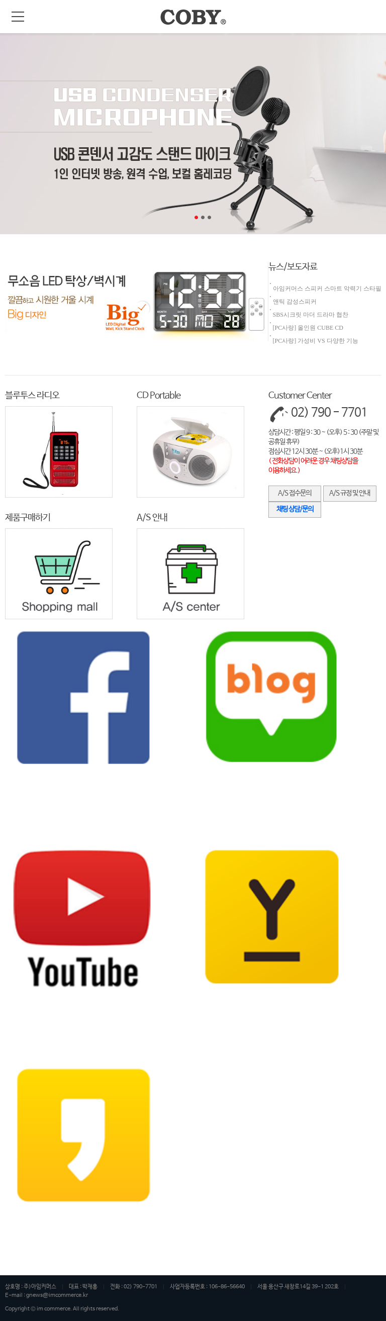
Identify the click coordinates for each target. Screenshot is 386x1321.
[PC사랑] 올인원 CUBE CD (308, 327)
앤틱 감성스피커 (295, 301)
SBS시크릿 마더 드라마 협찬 (310, 314)
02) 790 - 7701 (329, 413)
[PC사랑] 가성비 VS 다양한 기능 (315, 340)
